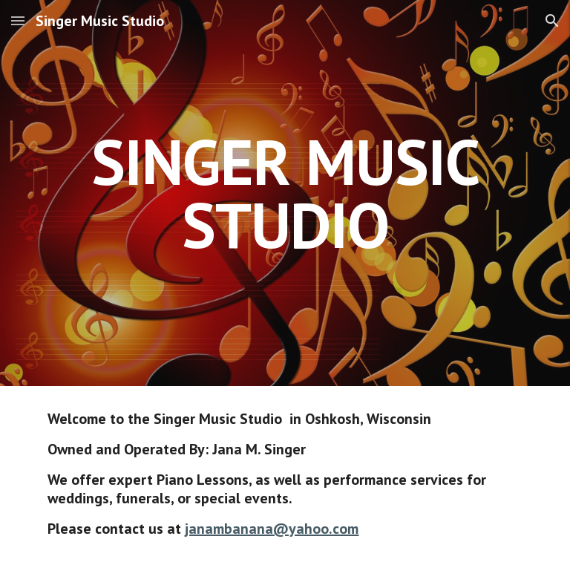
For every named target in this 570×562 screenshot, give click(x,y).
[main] (285, 193)
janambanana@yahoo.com (271, 528)
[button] (18, 20)
